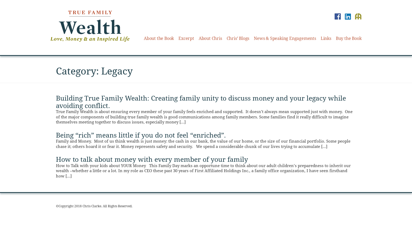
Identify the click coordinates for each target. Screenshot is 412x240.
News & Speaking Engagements (285, 38)
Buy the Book (349, 38)
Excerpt (186, 38)
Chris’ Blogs (238, 38)
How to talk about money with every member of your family (152, 159)
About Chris (210, 38)
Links (326, 38)
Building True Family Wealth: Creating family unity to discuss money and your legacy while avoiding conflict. (201, 102)
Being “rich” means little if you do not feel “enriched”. (141, 135)
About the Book (159, 38)
